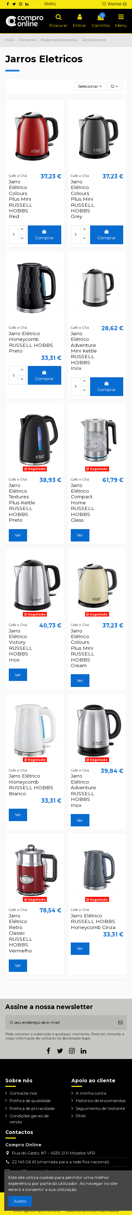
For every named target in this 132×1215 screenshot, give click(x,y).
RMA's (50, 4)
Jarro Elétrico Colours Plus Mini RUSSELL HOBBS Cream (82, 648)
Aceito (20, 1201)
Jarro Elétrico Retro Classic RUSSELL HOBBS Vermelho (20, 933)
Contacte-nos (23, 1093)
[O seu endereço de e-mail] (59, 1022)
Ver (18, 535)
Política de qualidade (30, 1100)
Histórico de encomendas (101, 1100)
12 (114, 86)
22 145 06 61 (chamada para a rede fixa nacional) (60, 1161)
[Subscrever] (120, 1022)
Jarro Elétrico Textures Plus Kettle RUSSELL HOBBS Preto (22, 502)
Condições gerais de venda (29, 1118)
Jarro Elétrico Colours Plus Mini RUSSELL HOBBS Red (20, 199)
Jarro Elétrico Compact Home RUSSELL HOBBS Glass (82, 502)
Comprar (44, 234)
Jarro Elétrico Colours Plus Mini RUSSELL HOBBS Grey (82, 199)
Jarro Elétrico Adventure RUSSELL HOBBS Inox (83, 790)
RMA (81, 1115)
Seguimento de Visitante (100, 1108)
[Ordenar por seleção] (90, 86)
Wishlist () (114, 4)
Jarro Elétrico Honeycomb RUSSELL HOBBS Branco (31, 784)
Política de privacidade (32, 1108)
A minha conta (91, 1093)
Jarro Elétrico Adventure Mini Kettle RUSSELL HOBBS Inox (84, 351)
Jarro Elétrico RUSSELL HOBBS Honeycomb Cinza (93, 921)
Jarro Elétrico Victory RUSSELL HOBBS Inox (20, 645)
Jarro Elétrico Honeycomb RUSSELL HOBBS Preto (31, 342)
